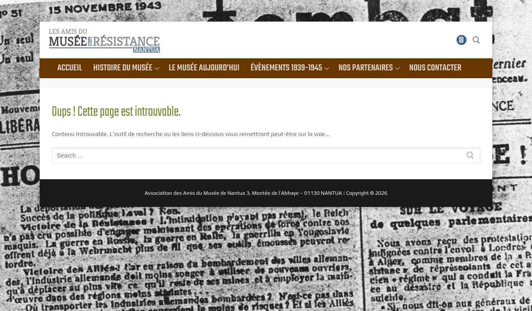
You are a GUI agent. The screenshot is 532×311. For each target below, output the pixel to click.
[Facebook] (461, 40)
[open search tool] (476, 40)
